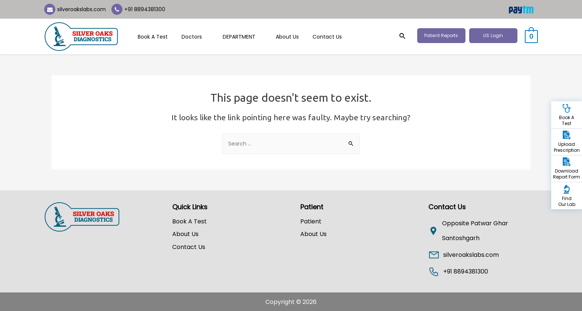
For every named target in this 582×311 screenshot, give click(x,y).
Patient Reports (445, 35)
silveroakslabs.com (81, 9)
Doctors (190, 36)
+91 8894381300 (144, 9)
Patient (310, 221)
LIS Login (497, 35)
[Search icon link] (406, 37)
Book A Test (151, 36)
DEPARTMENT (234, 36)
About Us (275, 36)
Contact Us (312, 36)
